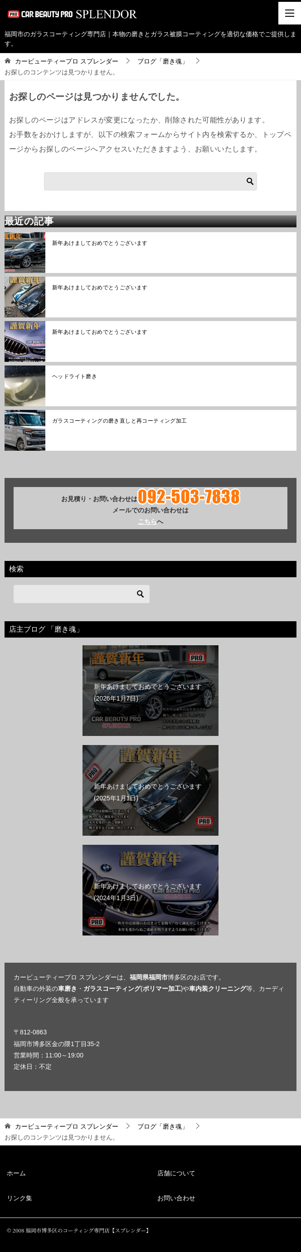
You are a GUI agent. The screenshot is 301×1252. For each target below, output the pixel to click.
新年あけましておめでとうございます (100, 243)
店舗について (176, 1173)
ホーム (16, 1173)
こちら (147, 521)
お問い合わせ (176, 1198)
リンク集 (19, 1198)
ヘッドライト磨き (74, 376)
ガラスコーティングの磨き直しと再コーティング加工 (119, 421)
